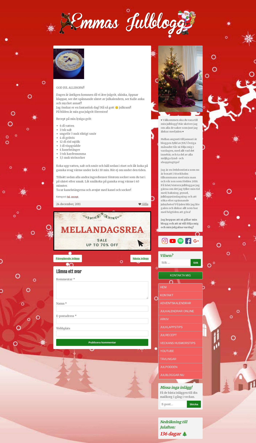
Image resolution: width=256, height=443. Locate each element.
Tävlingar (168, 359)
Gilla (143, 204)
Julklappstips (171, 327)
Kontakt (166, 295)
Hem (163, 287)
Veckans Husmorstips (177, 343)
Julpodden (168, 367)
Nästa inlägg (141, 258)
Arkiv (164, 319)
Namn (61, 303)
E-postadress (66, 316)
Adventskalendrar (175, 303)
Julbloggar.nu (172, 375)
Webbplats (63, 328)
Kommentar (65, 279)
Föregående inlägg (67, 258)
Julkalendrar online (177, 311)
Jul (68, 196)
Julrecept (168, 335)
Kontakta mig (180, 275)
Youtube (167, 351)
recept (74, 196)
